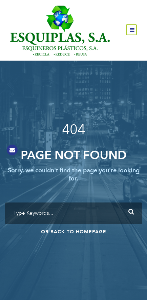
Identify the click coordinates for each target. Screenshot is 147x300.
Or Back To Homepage (73, 232)
